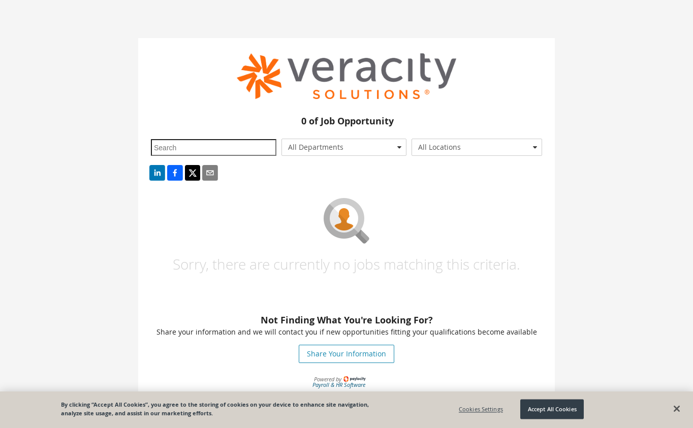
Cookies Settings (481, 409)
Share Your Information (346, 353)
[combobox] (344, 147)
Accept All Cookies (552, 409)
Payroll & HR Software (338, 384)
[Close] (677, 409)
